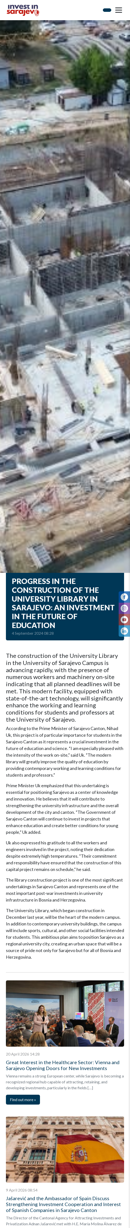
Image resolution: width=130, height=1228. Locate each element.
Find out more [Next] (23, 1099)
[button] (118, 10)
